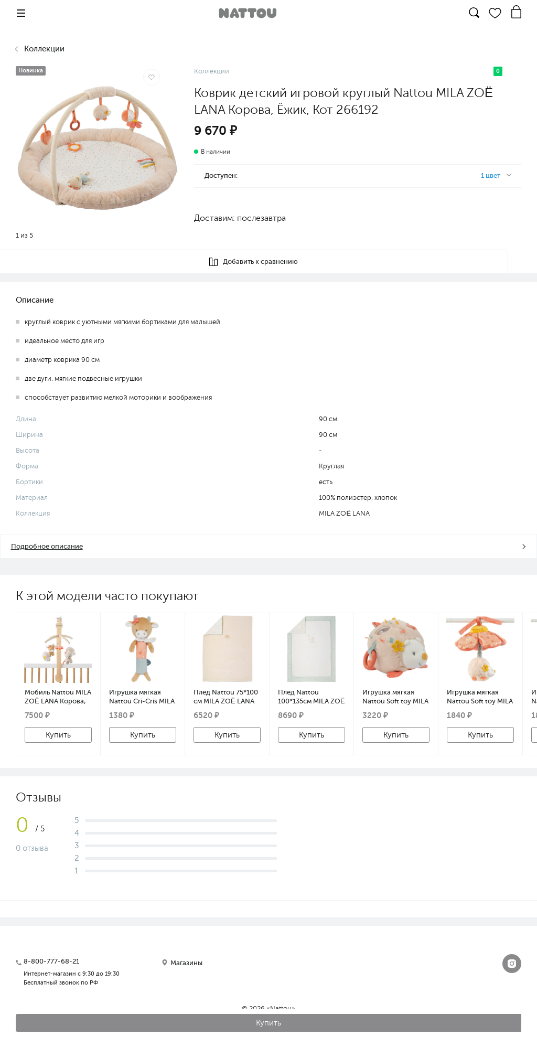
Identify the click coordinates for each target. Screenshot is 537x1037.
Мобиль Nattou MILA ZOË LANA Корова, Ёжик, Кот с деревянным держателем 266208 (58, 696)
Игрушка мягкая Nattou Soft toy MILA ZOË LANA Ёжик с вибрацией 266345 (480, 696)
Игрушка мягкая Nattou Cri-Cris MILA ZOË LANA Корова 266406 (142, 696)
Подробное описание (46, 546)
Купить (58, 735)
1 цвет (490, 175)
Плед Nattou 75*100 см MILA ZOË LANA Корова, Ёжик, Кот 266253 (226, 696)
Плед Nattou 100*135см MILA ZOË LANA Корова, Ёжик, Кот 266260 (311, 696)
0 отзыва (32, 848)
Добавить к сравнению (268, 262)
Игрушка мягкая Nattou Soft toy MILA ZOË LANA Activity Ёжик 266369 (395, 696)
